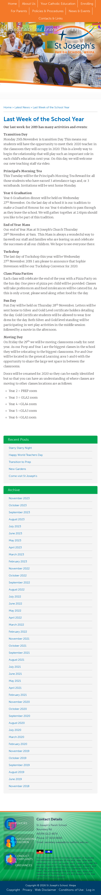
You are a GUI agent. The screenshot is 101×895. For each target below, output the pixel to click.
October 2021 (17, 645)
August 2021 (16, 659)
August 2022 (17, 589)
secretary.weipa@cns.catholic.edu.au (66, 842)
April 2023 (15, 547)
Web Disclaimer (45, 889)
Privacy (27, 889)
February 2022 (18, 631)
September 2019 (19, 765)
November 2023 (19, 498)
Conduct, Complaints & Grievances (24, 860)
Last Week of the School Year (51, 107)
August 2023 (17, 519)
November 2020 (19, 702)
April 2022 (15, 617)
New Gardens (17, 469)
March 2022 (16, 624)
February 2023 (18, 561)
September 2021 (19, 652)
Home (8, 107)
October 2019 (17, 758)
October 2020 (18, 709)
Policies (21, 823)
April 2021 (15, 687)
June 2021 (15, 673)
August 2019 (16, 772)
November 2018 (19, 786)
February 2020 (18, 744)
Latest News (22, 107)
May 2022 (15, 610)
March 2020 (16, 737)
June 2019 (15, 779)
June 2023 (15, 533)
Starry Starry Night (20, 448)
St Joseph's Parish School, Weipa (74, 39)
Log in (90, 889)
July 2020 (15, 730)
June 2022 (15, 603)
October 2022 (18, 575)
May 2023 (15, 540)
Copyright (13, 889)
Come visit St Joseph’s (23, 476)
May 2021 (15, 680)
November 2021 (19, 638)
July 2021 (15, 666)
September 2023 (19, 512)
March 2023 (16, 554)
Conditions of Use (71, 889)
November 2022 (19, 568)
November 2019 (19, 751)
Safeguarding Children (24, 840)
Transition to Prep (20, 462)
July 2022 (15, 596)
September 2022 (19, 582)
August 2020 (17, 723)
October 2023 (18, 505)
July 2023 (15, 526)
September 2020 (19, 716)
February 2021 (18, 694)
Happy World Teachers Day (26, 455)
